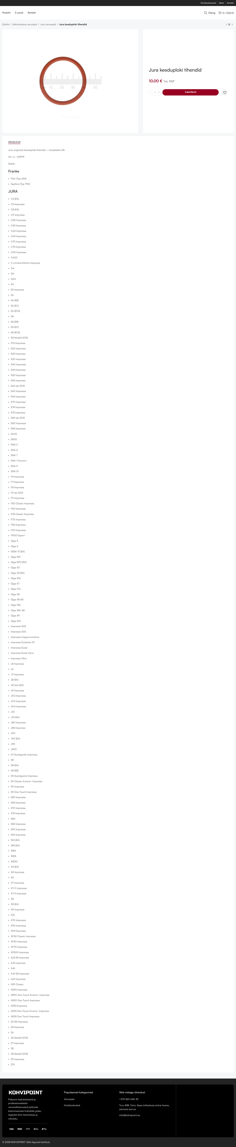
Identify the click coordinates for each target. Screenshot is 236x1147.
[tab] (14, 142)
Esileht (5, 24)
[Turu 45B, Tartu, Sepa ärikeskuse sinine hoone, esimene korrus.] (205, 1110)
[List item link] (89, 1099)
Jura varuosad (48, 24)
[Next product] (232, 24)
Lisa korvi (190, 92)
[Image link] (25, 1092)
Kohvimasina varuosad (25, 24)
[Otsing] (210, 13)
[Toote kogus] (155, 92)
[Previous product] (226, 24)
